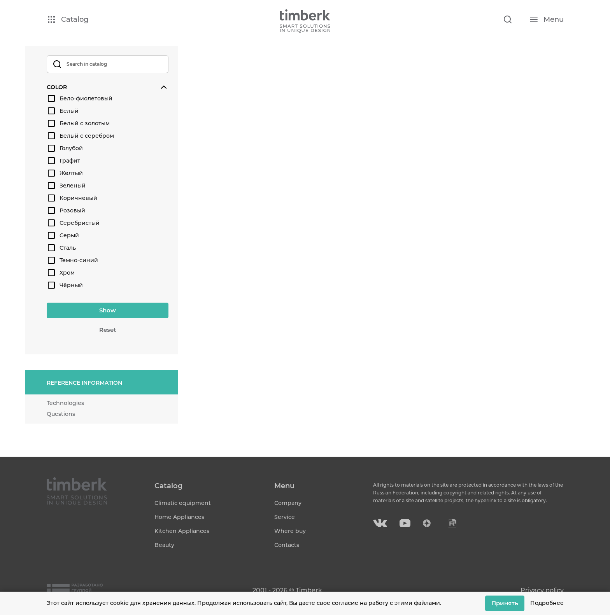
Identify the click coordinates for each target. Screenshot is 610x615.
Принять (504, 603)
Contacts (286, 544)
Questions (61, 413)
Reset (107, 329)
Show (107, 310)
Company (287, 502)
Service (284, 516)
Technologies (65, 402)
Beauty (164, 544)
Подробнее (547, 602)
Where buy (290, 530)
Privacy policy (542, 590)
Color (57, 87)
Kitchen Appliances (181, 530)
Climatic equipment (182, 502)
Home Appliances (179, 516)
